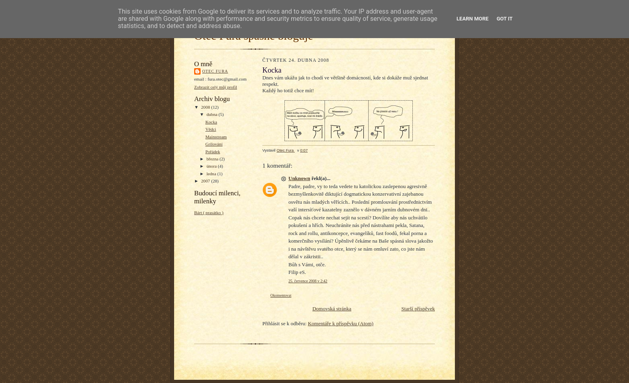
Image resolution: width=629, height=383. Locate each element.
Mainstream (216, 136)
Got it (505, 19)
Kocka (211, 122)
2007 (206, 180)
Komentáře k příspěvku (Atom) (340, 323)
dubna (213, 114)
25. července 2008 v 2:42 (307, 281)
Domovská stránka (331, 309)
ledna (212, 173)
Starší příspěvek (418, 309)
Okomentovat (280, 295)
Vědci (210, 129)
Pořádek (212, 151)
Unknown (299, 178)
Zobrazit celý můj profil (215, 87)
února (212, 166)
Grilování (214, 144)
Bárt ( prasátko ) (208, 212)
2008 (206, 107)
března (213, 158)
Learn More (473, 19)
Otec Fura (215, 71)
